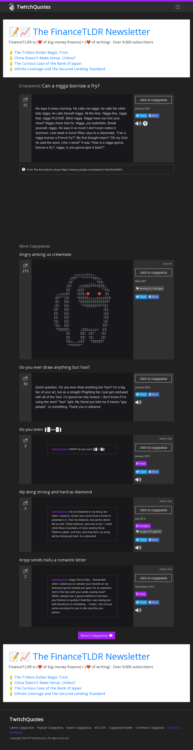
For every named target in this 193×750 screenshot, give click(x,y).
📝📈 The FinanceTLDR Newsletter (79, 32)
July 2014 (140, 518)
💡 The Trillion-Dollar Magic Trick (38, 52)
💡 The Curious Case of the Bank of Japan (45, 63)
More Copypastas (96, 635)
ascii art (167, 263)
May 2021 (140, 281)
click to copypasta (153, 100)
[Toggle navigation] (177, 7)
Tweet (141, 115)
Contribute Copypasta (150, 727)
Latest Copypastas (22, 727)
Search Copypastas (79, 727)
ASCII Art (100, 727)
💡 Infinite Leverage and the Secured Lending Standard (57, 68)
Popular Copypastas (50, 727)
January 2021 (142, 108)
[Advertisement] (96, 210)
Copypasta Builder (121, 727)
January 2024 (142, 387)
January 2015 (142, 456)
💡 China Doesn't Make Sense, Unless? (42, 57)
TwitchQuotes (30, 7)
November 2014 (144, 586)
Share (153, 115)
